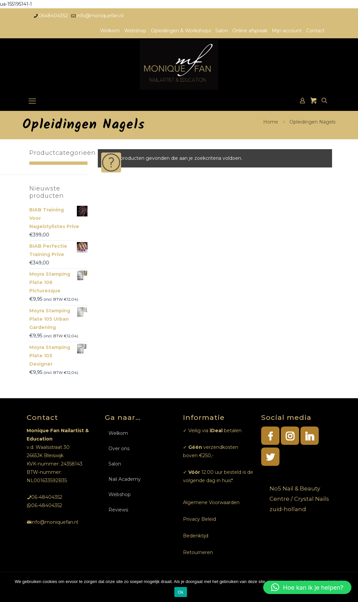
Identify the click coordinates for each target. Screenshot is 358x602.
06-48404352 (46, 497)
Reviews (118, 510)
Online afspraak (250, 31)
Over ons (118, 449)
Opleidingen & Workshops (181, 31)
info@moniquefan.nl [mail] (100, 16)
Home (270, 122)
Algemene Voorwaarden (211, 502)
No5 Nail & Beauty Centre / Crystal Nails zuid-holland (299, 498)
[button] (307, 587)
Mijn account (287, 31)
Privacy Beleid (199, 519)
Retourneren (198, 552)
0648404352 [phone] (53, 16)
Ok (180, 592)
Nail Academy (124, 479)
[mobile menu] (32, 101)
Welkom (110, 31)
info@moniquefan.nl (54, 522)
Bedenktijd (195, 536)
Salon (221, 31)
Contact (315, 31)
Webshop (135, 31)
